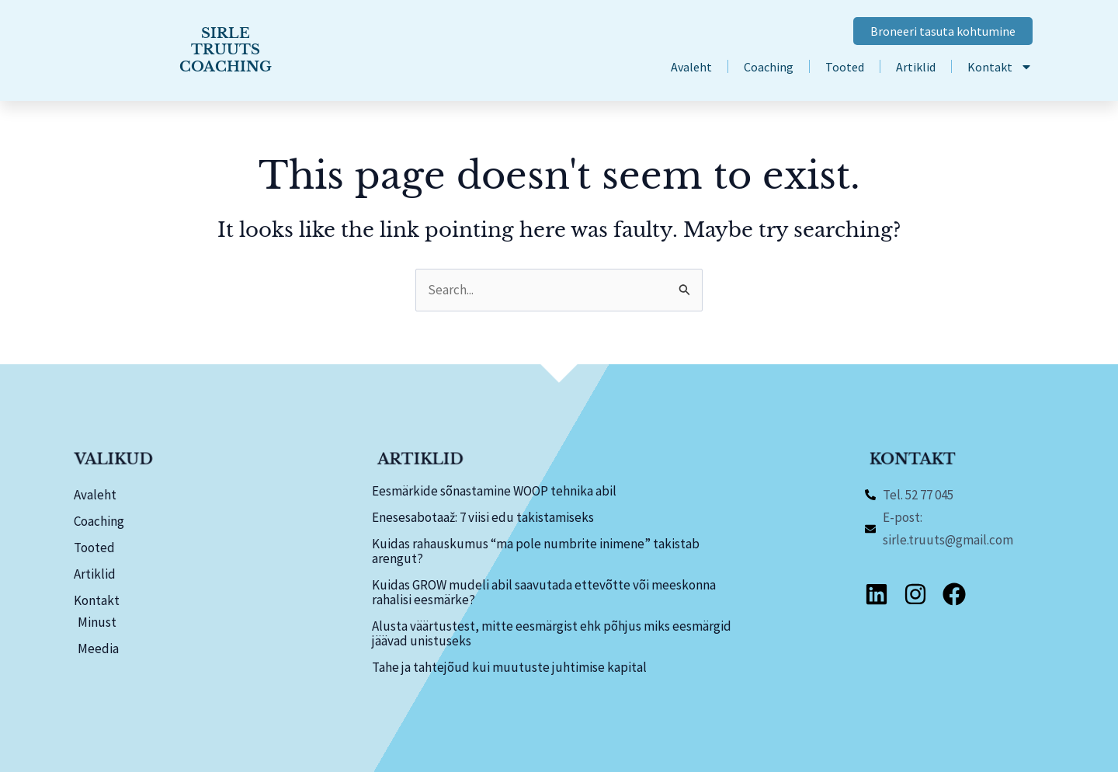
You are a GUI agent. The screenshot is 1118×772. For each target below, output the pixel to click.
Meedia (98, 648)
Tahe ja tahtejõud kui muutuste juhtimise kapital (509, 667)
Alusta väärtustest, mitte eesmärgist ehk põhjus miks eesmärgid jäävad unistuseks (551, 633)
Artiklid (916, 67)
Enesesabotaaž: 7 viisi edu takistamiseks (483, 517)
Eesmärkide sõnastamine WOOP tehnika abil (494, 490)
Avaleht (691, 67)
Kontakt (1000, 67)
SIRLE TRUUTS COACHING (225, 50)
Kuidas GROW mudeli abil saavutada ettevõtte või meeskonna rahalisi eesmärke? (544, 592)
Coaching (768, 67)
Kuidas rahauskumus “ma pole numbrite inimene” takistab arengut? (536, 551)
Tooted (844, 67)
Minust (97, 622)
